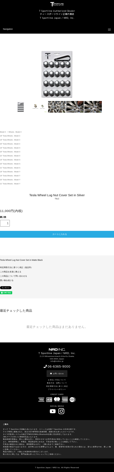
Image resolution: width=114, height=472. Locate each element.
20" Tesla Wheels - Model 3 (10, 144)
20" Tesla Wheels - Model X (10, 152)
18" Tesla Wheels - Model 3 (10, 136)
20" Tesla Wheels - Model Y (10, 180)
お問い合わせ (57, 373)
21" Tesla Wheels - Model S (10, 168)
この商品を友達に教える (10, 272)
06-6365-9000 (57, 366)
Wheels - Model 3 (14, 132)
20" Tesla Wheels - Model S (10, 164)
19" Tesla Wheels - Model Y (10, 176)
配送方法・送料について (57, 383)
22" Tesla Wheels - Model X (10, 156)
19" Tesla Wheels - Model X (10, 148)
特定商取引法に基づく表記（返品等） (16, 267)
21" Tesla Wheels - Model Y (10, 184)
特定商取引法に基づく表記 (57, 386)
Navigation (8, 29)
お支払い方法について (57, 380)
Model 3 (3, 132)
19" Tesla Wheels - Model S (10, 160)
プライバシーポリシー (57, 389)
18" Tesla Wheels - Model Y (10, 172)
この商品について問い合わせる (13, 276)
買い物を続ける (7, 280)
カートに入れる (57, 234)
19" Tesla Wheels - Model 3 (10, 140)
